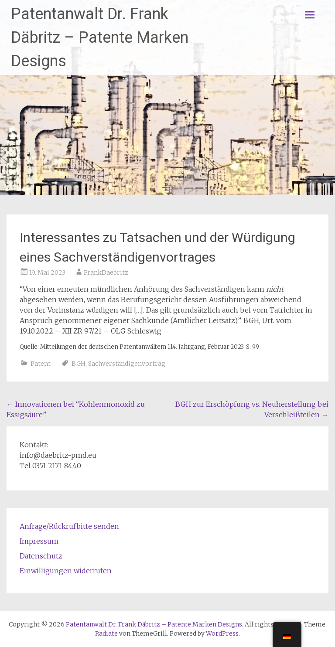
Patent (41, 364)
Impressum (39, 541)
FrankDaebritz (106, 272)
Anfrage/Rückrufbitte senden (69, 526)
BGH (78, 364)
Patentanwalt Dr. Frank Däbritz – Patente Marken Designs (99, 37)
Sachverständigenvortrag (126, 364)
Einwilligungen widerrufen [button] (66, 570)
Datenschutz (41, 556)
